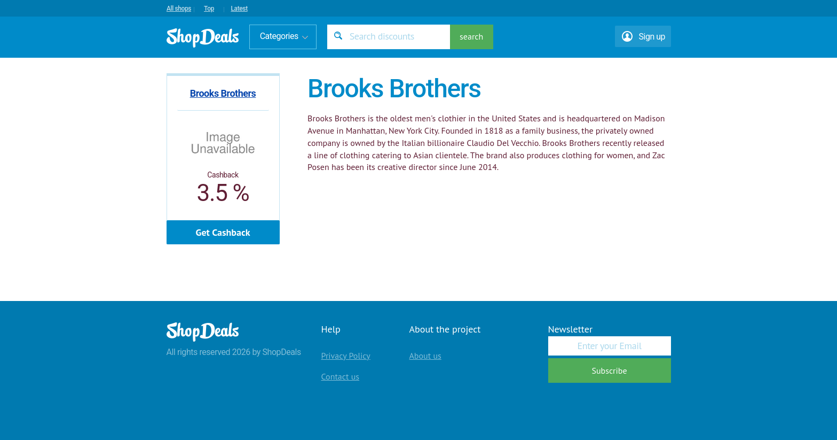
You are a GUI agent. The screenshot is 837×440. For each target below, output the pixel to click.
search (471, 36)
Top (209, 8)
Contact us (340, 376)
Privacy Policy (345, 355)
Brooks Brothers (223, 93)
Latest (239, 8)
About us (425, 355)
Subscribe (609, 370)
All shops (179, 8)
